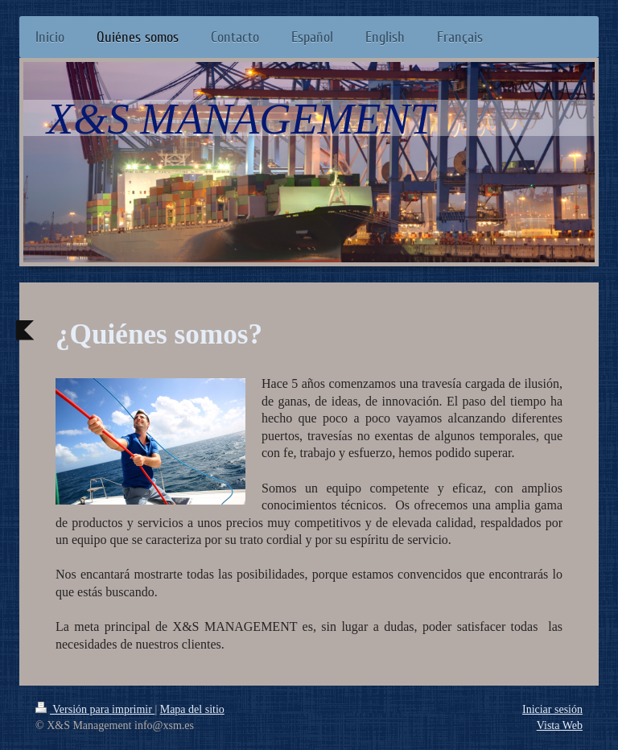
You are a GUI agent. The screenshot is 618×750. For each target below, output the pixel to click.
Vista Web (560, 725)
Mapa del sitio (192, 709)
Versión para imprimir (94, 709)
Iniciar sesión (552, 709)
